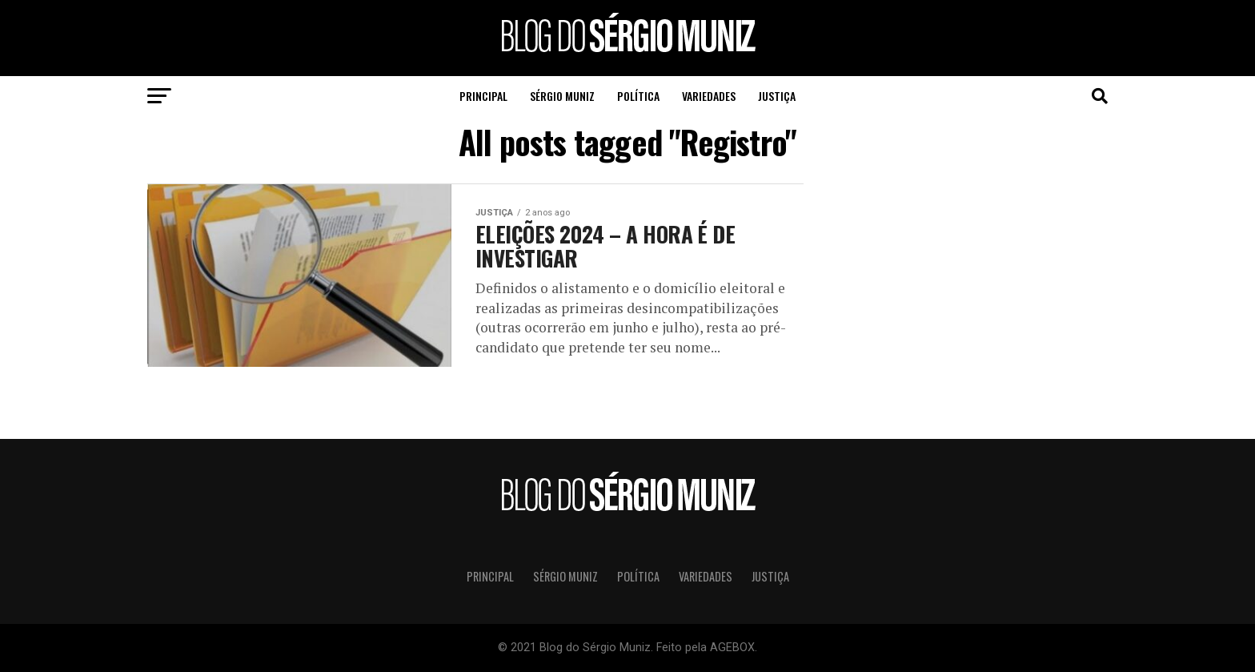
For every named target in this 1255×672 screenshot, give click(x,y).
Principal (483, 95)
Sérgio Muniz (562, 95)
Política (638, 95)
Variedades (709, 95)
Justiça (777, 95)
